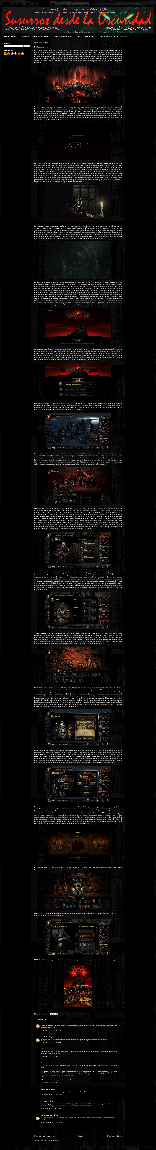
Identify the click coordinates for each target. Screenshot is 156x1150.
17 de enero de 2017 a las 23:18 (51, 1056)
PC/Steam (113, 867)
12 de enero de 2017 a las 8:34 (51, 1042)
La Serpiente (45, 1101)
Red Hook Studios (58, 867)
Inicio (80, 1136)
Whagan (43, 1023)
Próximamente (90, 36)
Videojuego (44, 1014)
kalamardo (44, 1049)
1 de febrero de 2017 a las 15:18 (51, 1095)
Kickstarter (83, 867)
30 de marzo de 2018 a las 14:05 (51, 1122)
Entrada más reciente (44, 1136)
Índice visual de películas (63, 36)
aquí (51, 962)
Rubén (43, 1063)
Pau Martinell (45, 1037)
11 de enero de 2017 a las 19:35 (51, 1030)
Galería (78, 36)
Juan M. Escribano (47, 1115)
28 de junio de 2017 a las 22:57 (51, 1108)
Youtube (93, 52)
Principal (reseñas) (10, 36)
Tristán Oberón (46, 1089)
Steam (99, 58)
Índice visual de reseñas (41, 36)
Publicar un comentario (45, 1127)
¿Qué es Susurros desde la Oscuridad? (113, 36)
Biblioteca (25, 36)
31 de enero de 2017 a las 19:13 (51, 1083)
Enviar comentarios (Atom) (52, 1140)
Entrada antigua (114, 1136)
